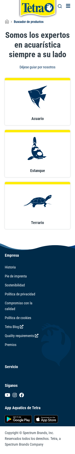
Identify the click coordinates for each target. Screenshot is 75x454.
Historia (10, 267)
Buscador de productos (28, 22)
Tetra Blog (14, 327)
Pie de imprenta (16, 276)
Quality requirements (21, 336)
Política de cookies (18, 318)
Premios (10, 345)
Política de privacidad (20, 294)
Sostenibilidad (15, 285)
